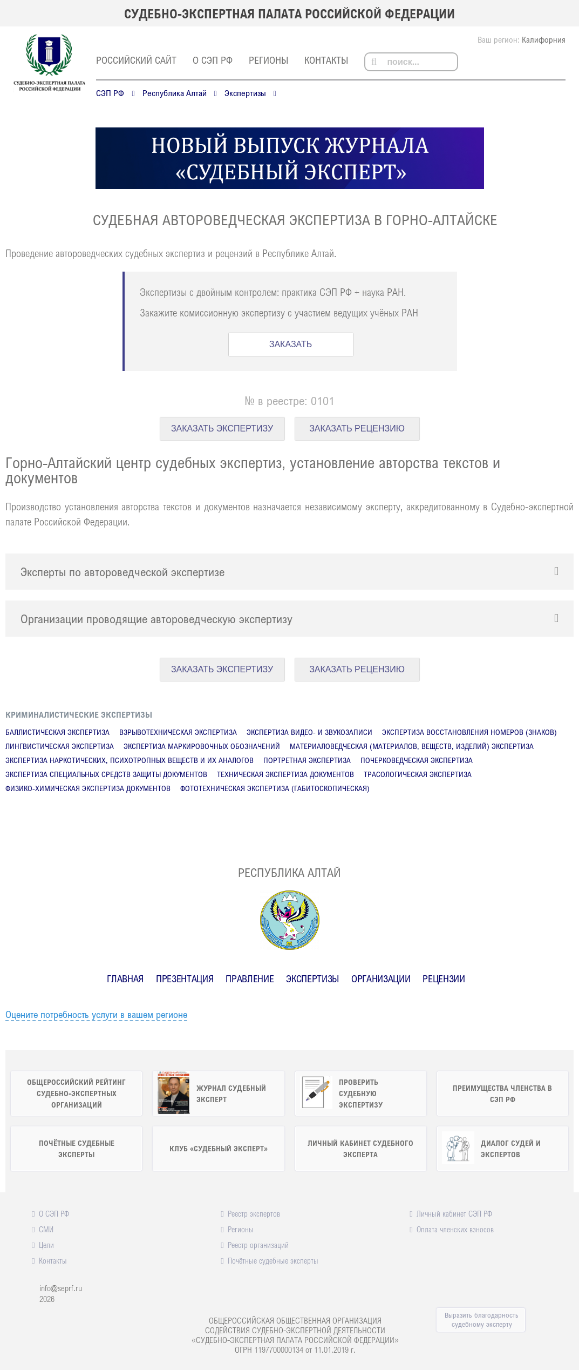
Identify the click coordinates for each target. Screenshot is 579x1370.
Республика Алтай (174, 92)
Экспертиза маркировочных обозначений (202, 746)
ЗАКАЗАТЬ (290, 344)
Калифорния (544, 39)
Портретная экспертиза (307, 760)
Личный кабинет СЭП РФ (454, 1213)
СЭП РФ (110, 92)
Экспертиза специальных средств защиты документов (106, 774)
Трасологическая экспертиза (418, 774)
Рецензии (444, 978)
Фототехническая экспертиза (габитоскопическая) (275, 788)
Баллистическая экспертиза (57, 732)
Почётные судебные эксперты (273, 1260)
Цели (46, 1245)
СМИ (46, 1229)
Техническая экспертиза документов (285, 774)
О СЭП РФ (213, 60)
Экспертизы (245, 92)
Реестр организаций (258, 1245)
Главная (125, 978)
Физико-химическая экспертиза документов (88, 788)
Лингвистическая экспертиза (59, 746)
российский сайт (136, 60)
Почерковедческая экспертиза (416, 760)
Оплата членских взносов (455, 1229)
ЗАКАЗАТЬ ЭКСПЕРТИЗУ (222, 428)
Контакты (326, 60)
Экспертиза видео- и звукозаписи (309, 732)
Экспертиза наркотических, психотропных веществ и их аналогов (129, 760)
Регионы (268, 60)
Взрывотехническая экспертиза (178, 732)
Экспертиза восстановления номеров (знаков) (469, 732)
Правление (250, 978)
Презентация (184, 978)
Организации (380, 978)
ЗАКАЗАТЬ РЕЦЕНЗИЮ (357, 428)
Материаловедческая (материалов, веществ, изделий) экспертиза (412, 746)
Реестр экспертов (254, 1213)
